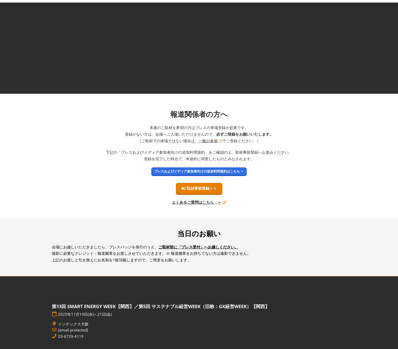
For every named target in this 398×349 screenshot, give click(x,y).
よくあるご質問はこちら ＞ (196, 202)
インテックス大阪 (73, 324)
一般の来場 (208, 140)
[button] (199, 171)
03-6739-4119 (71, 336)
